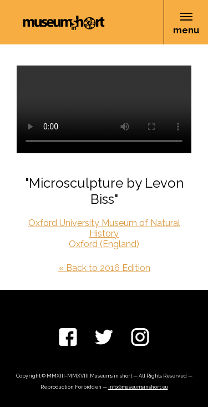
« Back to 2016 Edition (104, 268)
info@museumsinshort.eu (138, 387)
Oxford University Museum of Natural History (104, 228)
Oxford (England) (104, 244)
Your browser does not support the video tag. (104, 109)
